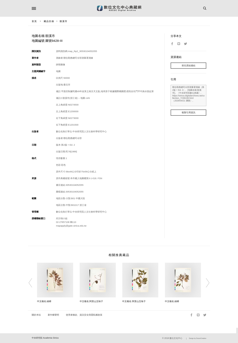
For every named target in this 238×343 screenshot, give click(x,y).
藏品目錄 (49, 21)
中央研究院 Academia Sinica (45, 338)
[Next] (204, 282)
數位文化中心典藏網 (119, 8)
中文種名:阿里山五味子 (91, 301)
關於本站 (36, 315)
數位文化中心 (176, 338)
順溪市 (64, 21)
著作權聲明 (53, 315)
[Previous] (33, 282)
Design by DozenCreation (197, 338)
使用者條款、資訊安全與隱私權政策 (84, 315)
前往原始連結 (188, 65)
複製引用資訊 (188, 112)
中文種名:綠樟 (44, 301)
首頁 (34, 21)
